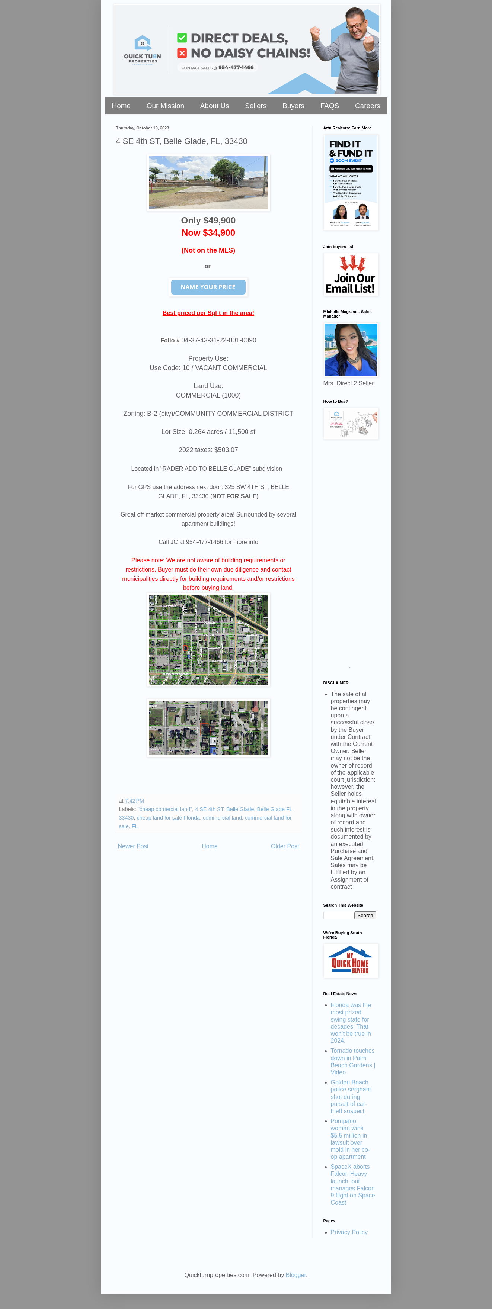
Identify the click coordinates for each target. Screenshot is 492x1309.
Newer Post (133, 846)
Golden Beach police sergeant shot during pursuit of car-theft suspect (351, 1096)
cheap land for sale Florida (168, 818)
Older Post (285, 846)
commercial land (222, 818)
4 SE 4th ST (209, 809)
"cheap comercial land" (165, 809)
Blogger (296, 1275)
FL (135, 826)
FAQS (329, 106)
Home (121, 106)
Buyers (293, 106)
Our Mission (165, 106)
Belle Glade (240, 809)
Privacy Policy (349, 1232)
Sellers (255, 106)
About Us (214, 106)
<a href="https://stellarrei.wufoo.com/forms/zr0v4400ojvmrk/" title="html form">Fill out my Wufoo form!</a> (349, 556)
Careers (367, 106)
